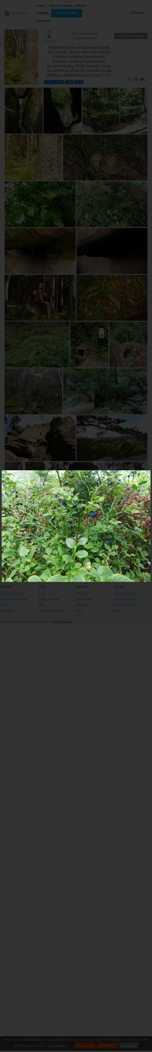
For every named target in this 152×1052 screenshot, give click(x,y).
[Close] (150, 471)
